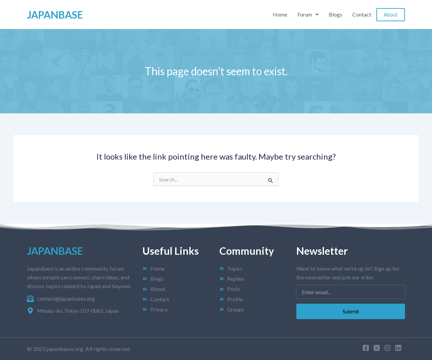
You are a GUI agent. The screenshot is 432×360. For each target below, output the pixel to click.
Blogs (335, 14)
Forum (308, 14)
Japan (55, 14)
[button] (308, 14)
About (391, 14)
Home (280, 14)
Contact (361, 14)
